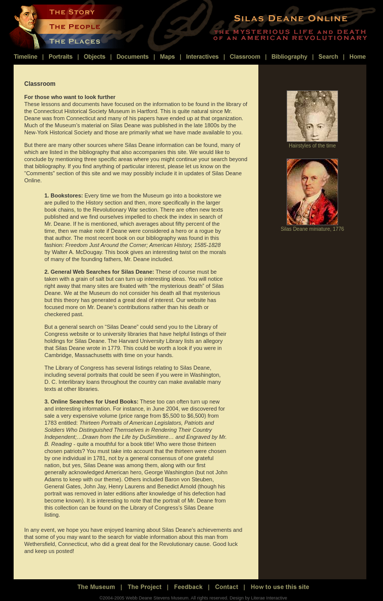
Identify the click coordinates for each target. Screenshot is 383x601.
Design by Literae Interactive (258, 597)
